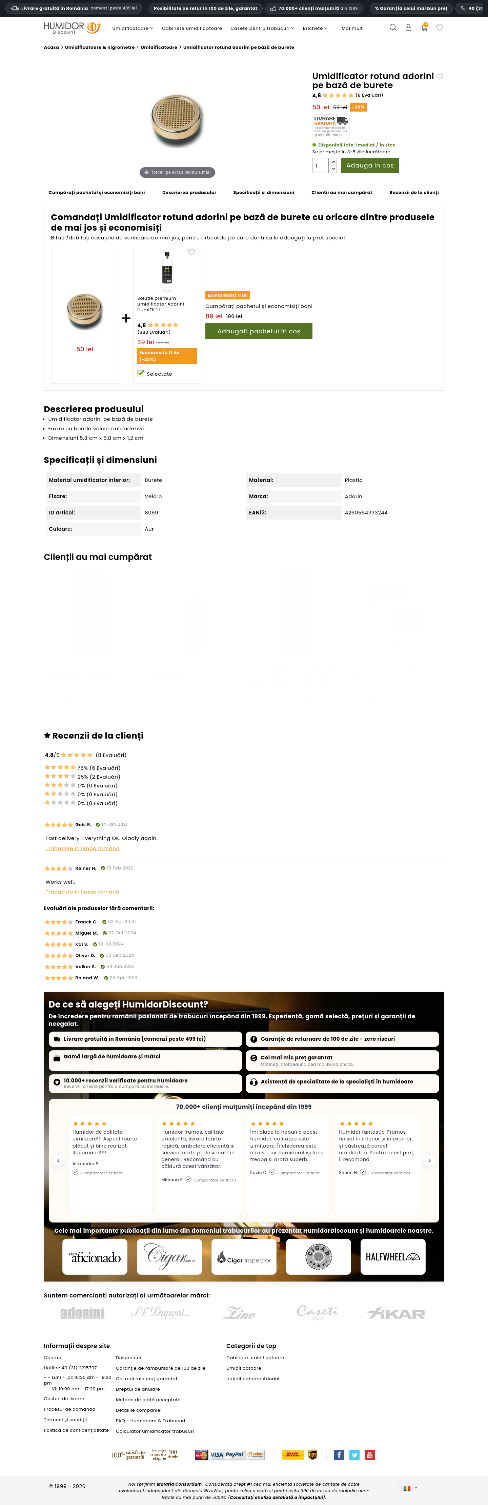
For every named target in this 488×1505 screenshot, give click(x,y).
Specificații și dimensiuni (263, 192)
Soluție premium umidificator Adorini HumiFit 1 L (160, 304)
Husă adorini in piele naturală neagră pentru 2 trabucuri (83, 669)
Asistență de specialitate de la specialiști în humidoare (337, 1081)
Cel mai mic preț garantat (297, 1057)
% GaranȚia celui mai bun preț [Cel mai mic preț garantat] (411, 8)
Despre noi (128, 1357)
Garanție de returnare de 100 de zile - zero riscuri (328, 1038)
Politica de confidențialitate (76, 1430)
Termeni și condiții (65, 1419)
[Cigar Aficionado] (94, 1257)
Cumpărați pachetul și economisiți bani (97, 192)
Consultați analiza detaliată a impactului (276, 1497)
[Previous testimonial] (58, 1160)
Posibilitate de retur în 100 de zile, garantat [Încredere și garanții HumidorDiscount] (205, 8)
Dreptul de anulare (138, 1389)
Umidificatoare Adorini (252, 1378)
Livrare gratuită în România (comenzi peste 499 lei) (135, 1038)
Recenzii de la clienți (414, 192)
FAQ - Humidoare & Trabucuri (150, 1421)
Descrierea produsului (189, 192)
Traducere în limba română (83, 848)
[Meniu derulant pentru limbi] (411, 1488)
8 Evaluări (369, 95)
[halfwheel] (393, 1257)
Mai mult (352, 28)
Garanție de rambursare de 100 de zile (161, 1368)
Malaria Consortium (179, 1484)
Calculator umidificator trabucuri (155, 1431)
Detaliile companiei (139, 1410)
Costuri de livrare (64, 1398)
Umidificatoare (243, 1368)
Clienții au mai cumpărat (341, 192)
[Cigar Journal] (169, 1257)
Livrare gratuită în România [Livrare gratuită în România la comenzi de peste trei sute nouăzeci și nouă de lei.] (74, 8)
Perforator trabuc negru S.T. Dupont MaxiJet (183, 669)
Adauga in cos (370, 165)
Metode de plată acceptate (148, 1399)
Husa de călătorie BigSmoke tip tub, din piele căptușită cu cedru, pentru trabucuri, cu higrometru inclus (293, 676)
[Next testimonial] (429, 1160)
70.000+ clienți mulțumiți (318, 8)
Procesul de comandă (70, 1409)
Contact (53, 1357)
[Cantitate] (320, 165)
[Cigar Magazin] (318, 1257)
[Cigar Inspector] (244, 1257)
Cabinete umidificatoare (255, 1357)
